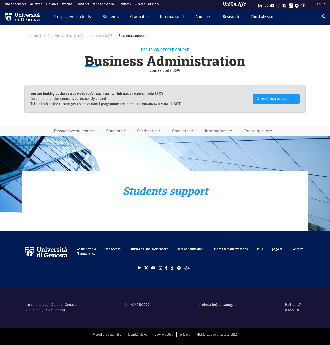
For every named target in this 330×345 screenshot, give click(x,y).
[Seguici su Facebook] (284, 5)
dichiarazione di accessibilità (217, 335)
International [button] (217, 131)
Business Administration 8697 (89, 36)
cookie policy (164, 335)
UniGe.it (34, 36)
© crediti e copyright (106, 335)
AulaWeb (36, 4)
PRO (260, 249)
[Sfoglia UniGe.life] (236, 4)
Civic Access (112, 249)
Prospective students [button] (73, 131)
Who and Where (104, 4)
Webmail (68, 4)
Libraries (52, 4)
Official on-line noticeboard (149, 249)
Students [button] (114, 131)
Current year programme (276, 99)
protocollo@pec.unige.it (217, 305)
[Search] (324, 16)
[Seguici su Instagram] (278, 5)
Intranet (83, 4)
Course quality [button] (256, 131)
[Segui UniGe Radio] (303, 5)
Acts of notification (190, 249)
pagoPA (277, 249)
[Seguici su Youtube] (272, 5)
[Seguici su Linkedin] (260, 5)
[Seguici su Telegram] (296, 5)
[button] (72, 17)
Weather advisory (147, 4)
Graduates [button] (181, 131)
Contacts (125, 4)
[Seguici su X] (266, 5)
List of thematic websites (230, 249)
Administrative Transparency (86, 251)
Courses (54, 36)
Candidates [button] (147, 131)
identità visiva (138, 335)
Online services (15, 4)
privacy (185, 335)
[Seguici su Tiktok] (290, 5)
